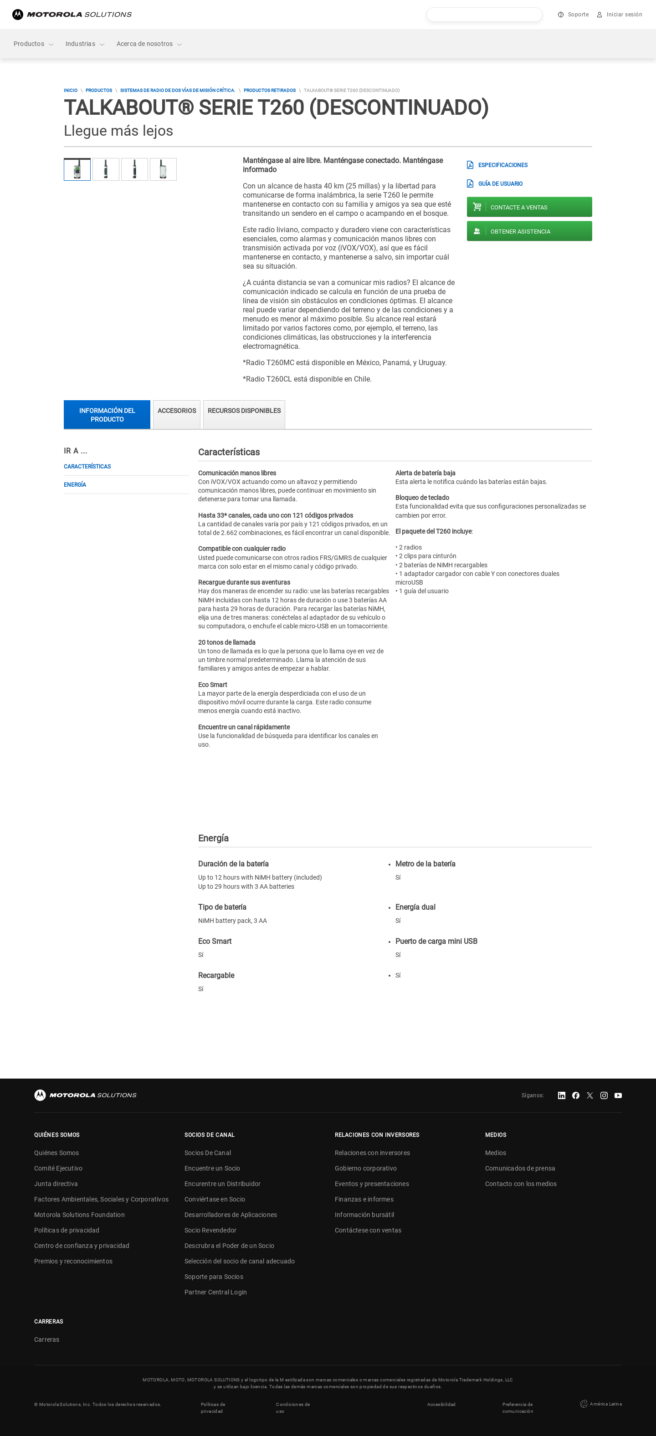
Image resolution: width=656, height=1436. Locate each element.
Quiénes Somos (56, 1152)
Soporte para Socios (213, 1276)
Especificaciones (503, 165)
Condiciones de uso (293, 1408)
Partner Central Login (215, 1292)
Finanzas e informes (364, 1199)
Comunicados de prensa (520, 1168)
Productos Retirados (270, 90)
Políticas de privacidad (67, 1230)
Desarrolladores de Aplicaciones (230, 1214)
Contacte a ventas (519, 207)
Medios (495, 1152)
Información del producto (107, 415)
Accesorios (177, 410)
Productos (34, 44)
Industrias (86, 44)
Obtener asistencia (520, 231)
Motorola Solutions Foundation (79, 1214)
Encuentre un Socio (212, 1168)
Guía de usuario (500, 184)
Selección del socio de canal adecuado (239, 1261)
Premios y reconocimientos (73, 1261)
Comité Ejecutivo (58, 1168)
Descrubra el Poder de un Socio (229, 1245)
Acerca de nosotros (150, 44)
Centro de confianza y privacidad (81, 1245)
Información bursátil (364, 1214)
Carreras (47, 1339)
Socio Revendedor (210, 1230)
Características (87, 466)
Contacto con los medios (521, 1183)
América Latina (600, 1404)
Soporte (578, 14)
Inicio (70, 90)
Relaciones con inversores (372, 1152)
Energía (75, 485)
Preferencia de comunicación (517, 1408)
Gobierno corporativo (366, 1168)
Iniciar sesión (624, 14)
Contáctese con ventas (368, 1230)
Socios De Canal (207, 1152)
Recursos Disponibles (244, 410)
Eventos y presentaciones (372, 1183)
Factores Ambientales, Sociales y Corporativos (101, 1199)
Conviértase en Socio (214, 1199)
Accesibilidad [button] (441, 1404)
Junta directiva (56, 1183)
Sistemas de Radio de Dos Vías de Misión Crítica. (178, 90)
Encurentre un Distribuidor (222, 1183)
